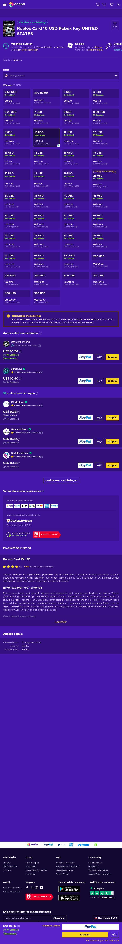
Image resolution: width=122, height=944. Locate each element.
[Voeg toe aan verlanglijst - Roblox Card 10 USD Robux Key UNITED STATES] (115, 26)
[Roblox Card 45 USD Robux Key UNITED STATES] (105, 201)
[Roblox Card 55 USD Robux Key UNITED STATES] (46, 221)
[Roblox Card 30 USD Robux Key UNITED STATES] (16, 201)
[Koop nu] (90, 927)
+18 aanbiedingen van (102, 941)
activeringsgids (95, 50)
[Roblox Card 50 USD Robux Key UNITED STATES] (16, 221)
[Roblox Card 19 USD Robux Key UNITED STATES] (75, 179)
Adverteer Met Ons (11, 891)
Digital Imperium (20, 453)
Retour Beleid (62, 874)
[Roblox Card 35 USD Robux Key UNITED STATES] (46, 201)
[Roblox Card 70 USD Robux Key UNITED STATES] (16, 241)
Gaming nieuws (95, 863)
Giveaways (93, 867)
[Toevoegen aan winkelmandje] (115, 934)
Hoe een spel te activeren (67, 867)
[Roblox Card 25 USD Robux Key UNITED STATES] (105, 179)
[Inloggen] (118, 4)
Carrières (7, 870)
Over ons (7, 863)
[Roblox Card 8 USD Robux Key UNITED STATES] (75, 117)
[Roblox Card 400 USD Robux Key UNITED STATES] (16, 297)
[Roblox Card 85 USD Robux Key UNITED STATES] (105, 241)
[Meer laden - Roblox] (70, 46)
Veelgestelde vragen (65, 863)
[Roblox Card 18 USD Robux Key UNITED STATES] (46, 179)
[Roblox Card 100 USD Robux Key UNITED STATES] (75, 261)
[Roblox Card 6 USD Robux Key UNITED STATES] (105, 97)
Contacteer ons (10, 867)
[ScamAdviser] (19, 521)
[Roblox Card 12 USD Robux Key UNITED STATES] (105, 138)
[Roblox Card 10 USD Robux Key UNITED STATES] (46, 138)
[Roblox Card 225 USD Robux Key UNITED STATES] (16, 280)
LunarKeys (16, 369)
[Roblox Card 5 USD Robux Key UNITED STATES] (75, 97)
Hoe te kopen (32, 863)
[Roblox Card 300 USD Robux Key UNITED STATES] (75, 280)
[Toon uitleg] (41, 372)
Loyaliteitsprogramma (36, 870)
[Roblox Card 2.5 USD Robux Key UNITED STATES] (16, 97)
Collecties (30, 867)
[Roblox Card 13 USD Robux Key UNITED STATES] (16, 158)
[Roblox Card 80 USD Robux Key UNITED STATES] (75, 241)
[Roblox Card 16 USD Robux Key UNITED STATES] (105, 158)
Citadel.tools (17, 402)
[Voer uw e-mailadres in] (27, 918)
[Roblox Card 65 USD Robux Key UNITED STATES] (105, 221)
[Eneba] (17, 4)
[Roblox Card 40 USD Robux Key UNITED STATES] (75, 201)
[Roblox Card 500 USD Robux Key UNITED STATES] (46, 297)
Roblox (98, 47)
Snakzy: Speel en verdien (99, 874)
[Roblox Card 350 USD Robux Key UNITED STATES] (105, 280)
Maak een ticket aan (65, 870)
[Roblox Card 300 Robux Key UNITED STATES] (46, 97)
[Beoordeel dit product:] (13, 567)
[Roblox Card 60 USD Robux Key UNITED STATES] (75, 221)
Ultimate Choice (19, 429)
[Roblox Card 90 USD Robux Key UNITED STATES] (16, 261)
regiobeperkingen (29, 50)
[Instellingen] (106, 918)
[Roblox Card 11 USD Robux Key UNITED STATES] (75, 138)
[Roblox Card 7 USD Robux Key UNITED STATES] (46, 117)
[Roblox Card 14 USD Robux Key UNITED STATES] (46, 158)
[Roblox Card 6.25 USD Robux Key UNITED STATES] (16, 117)
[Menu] (4, 4)
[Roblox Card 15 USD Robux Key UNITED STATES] (75, 158)
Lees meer (61, 622)
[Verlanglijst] (104, 4)
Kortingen (30, 874)
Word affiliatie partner (98, 870)
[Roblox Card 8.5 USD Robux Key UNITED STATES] (105, 117)
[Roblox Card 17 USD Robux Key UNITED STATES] (16, 179)
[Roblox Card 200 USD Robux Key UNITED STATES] (105, 261)
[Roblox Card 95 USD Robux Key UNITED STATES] (46, 261)
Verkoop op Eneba (12, 888)
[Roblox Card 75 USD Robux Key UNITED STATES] (46, 241)
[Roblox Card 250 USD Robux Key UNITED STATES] (46, 280)
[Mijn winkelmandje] (111, 4)
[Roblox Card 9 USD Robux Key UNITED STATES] (16, 138)
